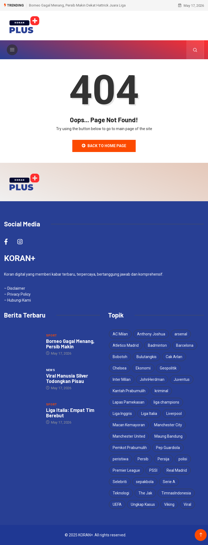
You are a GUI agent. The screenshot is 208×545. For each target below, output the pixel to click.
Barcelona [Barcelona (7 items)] (184, 345)
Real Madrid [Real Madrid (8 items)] (177, 470)
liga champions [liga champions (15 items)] (166, 402)
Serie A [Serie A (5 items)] (169, 482)
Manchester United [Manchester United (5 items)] (129, 436)
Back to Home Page (104, 146)
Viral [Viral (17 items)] (187, 504)
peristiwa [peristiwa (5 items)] (120, 459)
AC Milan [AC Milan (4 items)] (120, 334)
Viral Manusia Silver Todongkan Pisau (67, 378)
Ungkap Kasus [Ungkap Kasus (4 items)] (143, 504)
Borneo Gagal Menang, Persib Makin (70, 343)
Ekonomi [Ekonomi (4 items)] (143, 368)
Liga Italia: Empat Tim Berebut (70, 412)
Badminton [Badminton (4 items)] (157, 345)
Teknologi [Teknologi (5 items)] (121, 493)
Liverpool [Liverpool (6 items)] (174, 413)
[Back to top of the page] (201, 535)
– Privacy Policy (17, 294)
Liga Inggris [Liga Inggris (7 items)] (122, 413)
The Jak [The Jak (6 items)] (145, 493)
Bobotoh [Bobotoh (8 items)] (120, 357)
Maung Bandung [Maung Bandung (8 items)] (168, 436)
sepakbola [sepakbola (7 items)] (145, 482)
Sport (51, 335)
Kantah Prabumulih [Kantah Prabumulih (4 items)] (129, 391)
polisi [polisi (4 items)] (182, 459)
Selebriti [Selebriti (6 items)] (120, 482)
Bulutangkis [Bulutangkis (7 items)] (146, 357)
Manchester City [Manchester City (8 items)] (168, 425)
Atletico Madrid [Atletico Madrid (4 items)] (126, 345)
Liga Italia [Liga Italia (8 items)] (149, 413)
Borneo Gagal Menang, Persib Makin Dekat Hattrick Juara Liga (77, 5)
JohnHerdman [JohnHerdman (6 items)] (152, 379)
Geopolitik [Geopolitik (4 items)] (168, 368)
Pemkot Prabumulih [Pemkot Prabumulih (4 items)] (130, 447)
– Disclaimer (14, 288)
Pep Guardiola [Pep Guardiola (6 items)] (168, 447)
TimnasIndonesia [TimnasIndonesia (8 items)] (176, 493)
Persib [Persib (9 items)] (143, 459)
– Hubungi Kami (17, 300)
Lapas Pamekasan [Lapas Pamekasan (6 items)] (128, 402)
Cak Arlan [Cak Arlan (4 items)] (174, 357)
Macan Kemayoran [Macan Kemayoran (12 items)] (129, 425)
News (50, 370)
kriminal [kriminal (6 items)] (161, 391)
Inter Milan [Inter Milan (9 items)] (122, 379)
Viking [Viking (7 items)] (169, 504)
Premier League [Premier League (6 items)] (126, 470)
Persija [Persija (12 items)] (163, 459)
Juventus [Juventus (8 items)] (182, 379)
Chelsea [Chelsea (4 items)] (119, 368)
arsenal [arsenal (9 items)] (180, 334)
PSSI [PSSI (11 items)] (153, 470)
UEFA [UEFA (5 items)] (117, 504)
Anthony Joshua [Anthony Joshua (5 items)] (151, 334)
